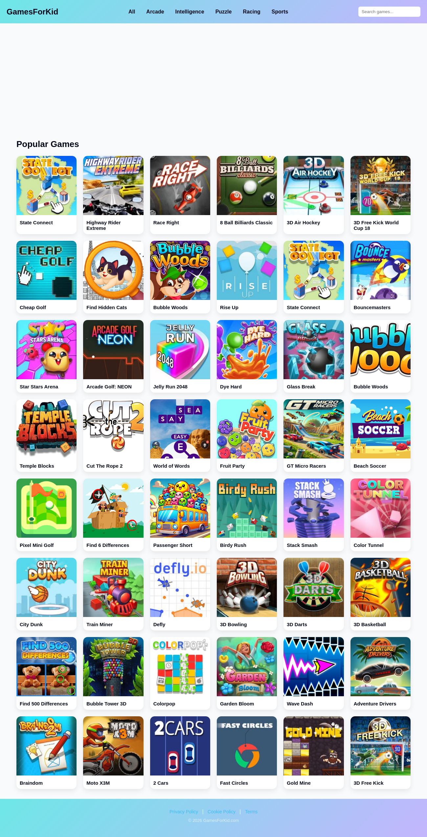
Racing (251, 11)
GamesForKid (32, 11)
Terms (251, 811)
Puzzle (223, 11)
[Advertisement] (213, 73)
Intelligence (189, 11)
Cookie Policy (222, 811)
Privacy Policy (183, 811)
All (131, 11)
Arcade (155, 11)
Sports (280, 11)
